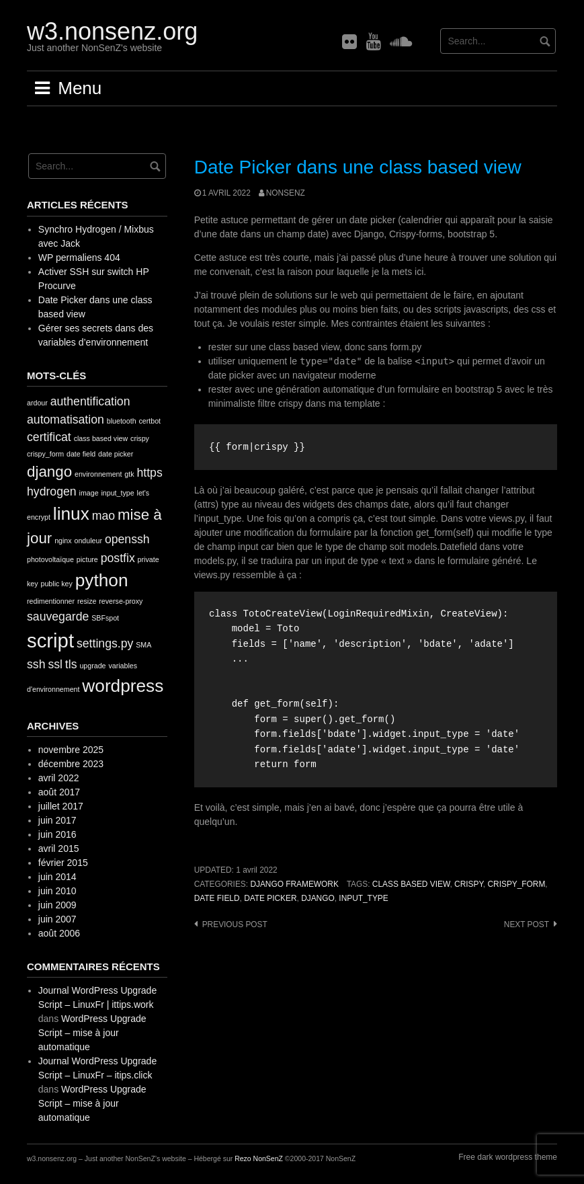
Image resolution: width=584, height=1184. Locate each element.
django (318, 898)
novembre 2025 (70, 749)
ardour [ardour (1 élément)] (37, 403)
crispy (468, 884)
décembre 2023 (70, 763)
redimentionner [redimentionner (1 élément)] (51, 601)
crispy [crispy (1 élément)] (139, 438)
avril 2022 (58, 778)
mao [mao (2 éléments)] (103, 515)
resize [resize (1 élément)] (86, 601)
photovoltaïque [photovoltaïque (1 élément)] (50, 559)
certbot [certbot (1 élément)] (149, 421)
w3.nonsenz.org (112, 31)
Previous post (234, 924)
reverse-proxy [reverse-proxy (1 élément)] (120, 601)
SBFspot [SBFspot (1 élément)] (105, 618)
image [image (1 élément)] (89, 493)
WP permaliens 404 (79, 257)
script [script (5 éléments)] (50, 640)
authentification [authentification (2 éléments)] (90, 401)
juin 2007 (57, 919)
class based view (411, 884)
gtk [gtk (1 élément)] (129, 474)
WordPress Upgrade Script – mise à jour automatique (92, 1032)
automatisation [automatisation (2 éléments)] (65, 419)
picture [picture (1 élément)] (87, 559)
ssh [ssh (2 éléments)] (36, 664)
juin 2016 (57, 834)
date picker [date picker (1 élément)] (115, 454)
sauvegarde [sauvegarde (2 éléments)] (58, 616)
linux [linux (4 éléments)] (71, 514)
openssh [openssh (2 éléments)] (127, 539)
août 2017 (59, 792)
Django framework (294, 884)
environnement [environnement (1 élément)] (98, 474)
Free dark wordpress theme (507, 1157)
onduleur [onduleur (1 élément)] (88, 541)
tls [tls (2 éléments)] (71, 664)
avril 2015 (58, 848)
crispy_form (516, 884)
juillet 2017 (60, 806)
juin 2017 (57, 820)
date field (217, 898)
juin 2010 (57, 890)
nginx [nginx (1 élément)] (62, 541)
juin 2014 (57, 876)
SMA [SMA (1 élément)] (143, 645)
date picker (270, 898)
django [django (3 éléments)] (49, 471)
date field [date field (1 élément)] (81, 454)
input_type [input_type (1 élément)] (117, 493)
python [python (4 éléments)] (101, 580)
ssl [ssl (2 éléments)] (55, 664)
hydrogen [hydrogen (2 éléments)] (52, 491)
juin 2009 (57, 905)
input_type (363, 898)
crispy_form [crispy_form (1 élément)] (45, 454)
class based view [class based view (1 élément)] (101, 438)
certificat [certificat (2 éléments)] (49, 437)
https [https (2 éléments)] (149, 472)
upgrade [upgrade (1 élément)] (92, 666)
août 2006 (59, 933)
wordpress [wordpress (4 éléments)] (122, 686)
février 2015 (63, 862)
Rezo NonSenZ (259, 1158)
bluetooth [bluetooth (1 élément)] (121, 421)
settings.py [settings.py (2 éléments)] (105, 643)
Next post (526, 924)
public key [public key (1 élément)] (56, 584)
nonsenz (285, 193)
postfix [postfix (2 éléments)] (118, 558)
